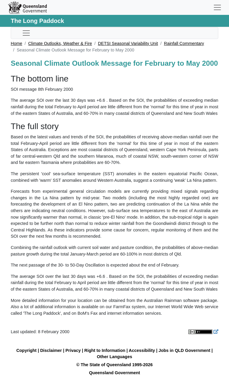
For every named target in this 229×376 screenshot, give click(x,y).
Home (16, 43)
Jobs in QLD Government (185, 350)
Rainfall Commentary (184, 43)
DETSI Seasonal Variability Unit (128, 43)
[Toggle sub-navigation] (26, 33)
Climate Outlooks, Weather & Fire (60, 43)
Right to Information (104, 350)
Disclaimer (51, 350)
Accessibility (142, 350)
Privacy (73, 350)
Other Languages (114, 356)
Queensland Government (114, 372)
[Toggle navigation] (217, 7)
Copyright (26, 350)
